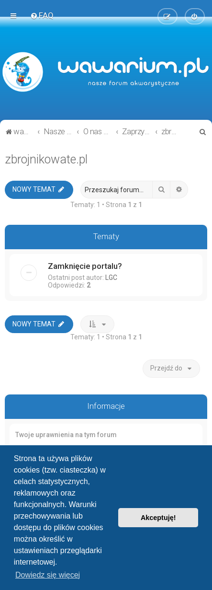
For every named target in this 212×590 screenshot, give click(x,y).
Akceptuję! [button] (158, 517)
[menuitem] (42, 15)
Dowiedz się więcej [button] (47, 575)
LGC (111, 277)
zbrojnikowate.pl (46, 159)
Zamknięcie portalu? (85, 266)
